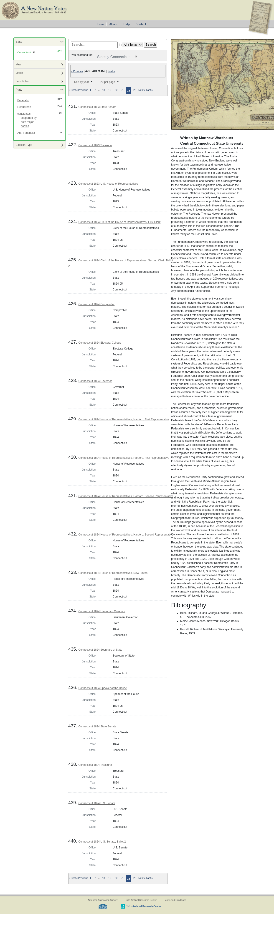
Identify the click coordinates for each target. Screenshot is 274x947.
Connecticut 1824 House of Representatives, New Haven (113, 573)
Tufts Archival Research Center (141, 900)
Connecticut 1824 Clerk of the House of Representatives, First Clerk (120, 222)
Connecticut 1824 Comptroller (97, 304)
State (19, 41)
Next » (111, 71)
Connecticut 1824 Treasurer (95, 764)
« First (72, 90)
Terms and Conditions (175, 900)
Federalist (23, 100)
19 (109, 90)
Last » (149, 90)
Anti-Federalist (26, 132)
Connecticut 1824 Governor (95, 381)
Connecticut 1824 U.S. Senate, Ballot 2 (102, 841)
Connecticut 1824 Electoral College (100, 342)
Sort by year (81, 82)
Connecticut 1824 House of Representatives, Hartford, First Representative (124, 419)
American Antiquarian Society (103, 900)
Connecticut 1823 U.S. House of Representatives (108, 183)
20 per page (107, 82)
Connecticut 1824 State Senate (97, 726)
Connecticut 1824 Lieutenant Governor (102, 611)
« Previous (77, 71)
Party (19, 89)
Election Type (24, 144)
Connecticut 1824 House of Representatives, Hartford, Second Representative (126, 496)
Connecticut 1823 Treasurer (95, 145)
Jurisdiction (22, 81)
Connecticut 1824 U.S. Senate (97, 803)
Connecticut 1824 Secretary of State (100, 649)
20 (116, 90)
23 (134, 90)
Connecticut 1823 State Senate (97, 107)
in (120, 44)
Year (18, 64)
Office (19, 72)
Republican (24, 107)
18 (103, 90)
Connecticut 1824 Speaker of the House (103, 688)
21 (122, 90)
